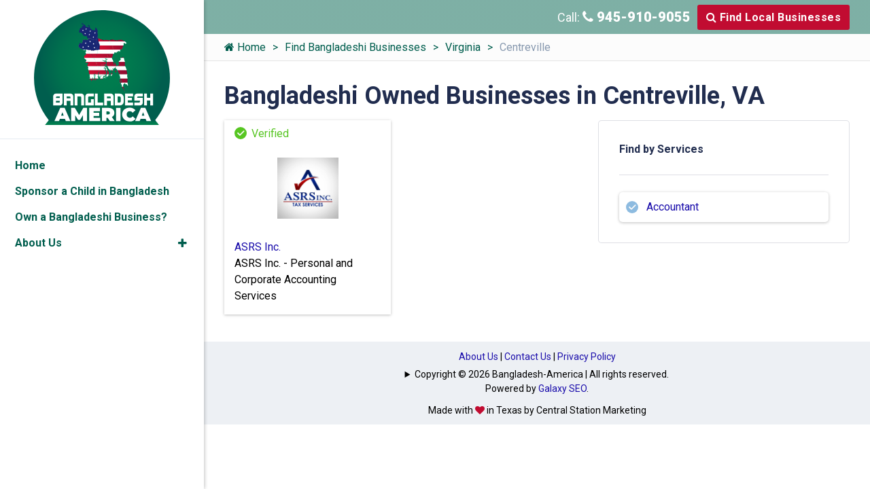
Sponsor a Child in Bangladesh (92, 191)
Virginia (463, 47)
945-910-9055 (636, 17)
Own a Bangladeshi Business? (91, 217)
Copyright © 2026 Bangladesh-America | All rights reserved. (542, 374)
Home (245, 47)
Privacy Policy (586, 356)
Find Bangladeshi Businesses (355, 47)
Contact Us (527, 356)
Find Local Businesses (773, 17)
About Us (478, 356)
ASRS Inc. (257, 246)
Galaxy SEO (562, 388)
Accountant (672, 206)
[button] (182, 243)
